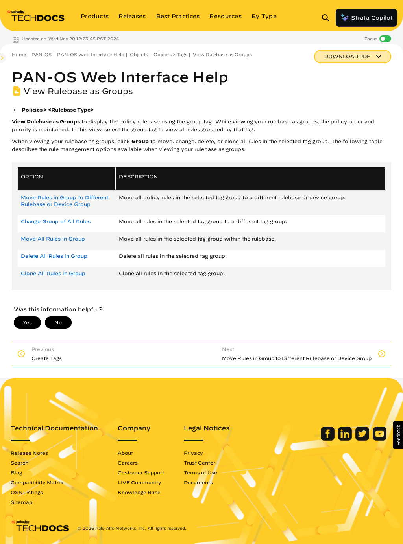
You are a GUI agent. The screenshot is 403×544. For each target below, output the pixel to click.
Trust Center (199, 462)
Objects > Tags (170, 54)
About (125, 453)
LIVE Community (139, 482)
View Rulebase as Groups (222, 54)
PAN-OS (41, 54)
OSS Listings (27, 492)
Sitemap (21, 502)
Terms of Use (200, 472)
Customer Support (141, 472)
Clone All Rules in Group (53, 273)
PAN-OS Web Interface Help (90, 54)
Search (19, 462)
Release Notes (29, 453)
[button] (398, 435)
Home (19, 54)
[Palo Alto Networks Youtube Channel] (379, 439)
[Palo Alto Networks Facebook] (328, 439)
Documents (198, 482)
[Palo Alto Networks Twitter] (363, 439)
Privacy (193, 453)
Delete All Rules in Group (54, 256)
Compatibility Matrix (37, 482)
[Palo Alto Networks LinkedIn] (345, 439)
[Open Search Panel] (328, 17)
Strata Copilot (366, 17)
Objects (139, 54)
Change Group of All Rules (56, 221)
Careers (128, 462)
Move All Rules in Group (53, 239)
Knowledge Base (139, 492)
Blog (16, 472)
